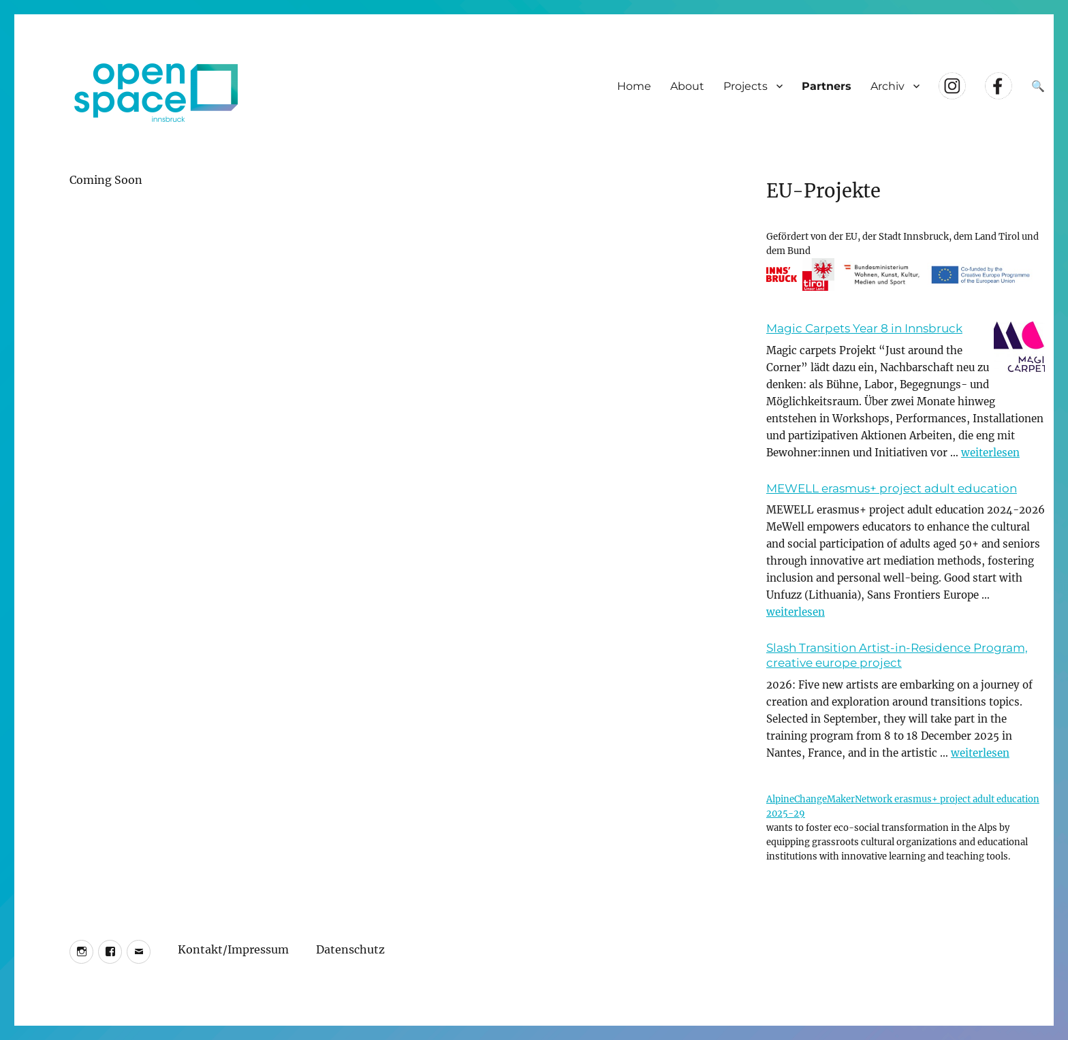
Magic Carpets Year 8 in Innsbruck (864, 328)
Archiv (887, 86)
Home (634, 86)
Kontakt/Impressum (233, 948)
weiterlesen (990, 452)
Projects (745, 86)
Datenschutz (350, 948)
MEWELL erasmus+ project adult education (891, 488)
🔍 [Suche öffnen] (1038, 86)
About (687, 86)
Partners (826, 86)
